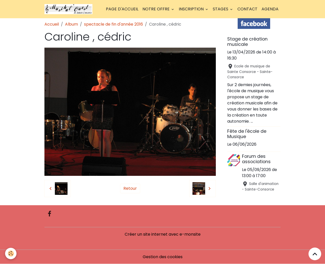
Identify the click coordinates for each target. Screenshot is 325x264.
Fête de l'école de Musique (246, 134)
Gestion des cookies (163, 257)
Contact (247, 9)
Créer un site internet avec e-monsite (163, 234)
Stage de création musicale (247, 41)
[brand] (69, 9)
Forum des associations (256, 159)
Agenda (270, 9)
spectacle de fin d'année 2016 (113, 24)
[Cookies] (11, 253)
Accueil (51, 24)
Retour (130, 188)
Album (71, 24)
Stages (221, 9)
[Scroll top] (314, 254)
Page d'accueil (122, 9)
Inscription (192, 9)
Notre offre (156, 9)
